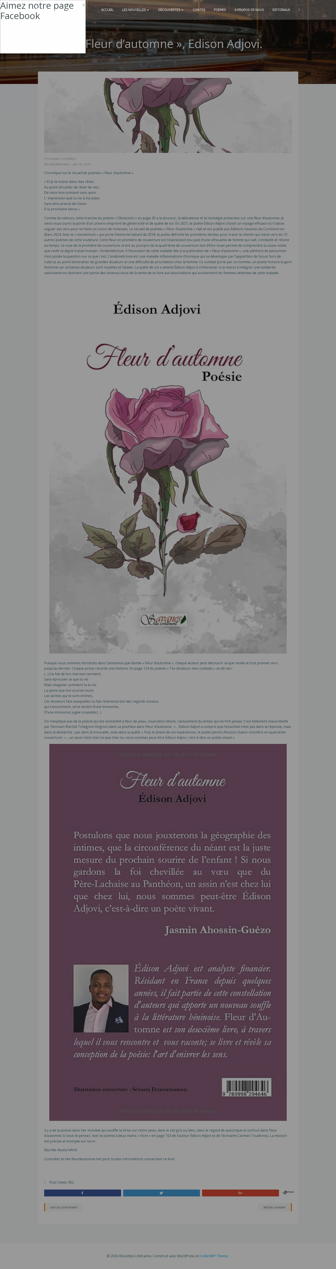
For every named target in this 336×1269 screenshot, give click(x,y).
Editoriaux (281, 9)
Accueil (107, 9)
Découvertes (171, 9)
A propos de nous (249, 9)
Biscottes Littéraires (59, 9)
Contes (199, 9)
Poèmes (220, 9)
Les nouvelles (136, 9)
